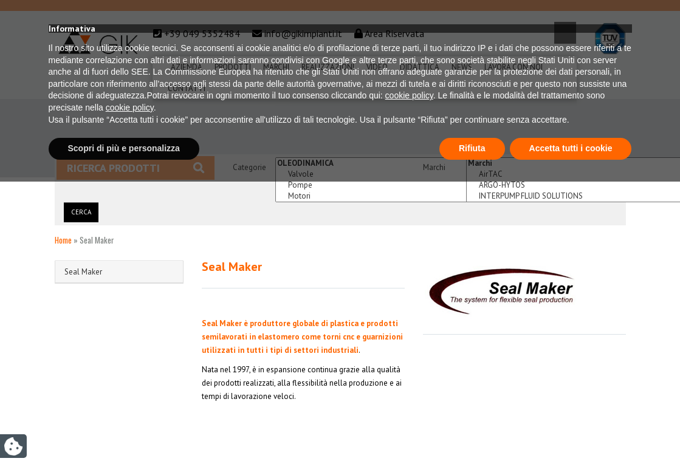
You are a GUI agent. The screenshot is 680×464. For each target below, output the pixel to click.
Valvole (397, 174)
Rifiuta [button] (472, 430)
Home (63, 240)
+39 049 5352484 (202, 33)
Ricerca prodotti (135, 168)
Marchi (276, 67)
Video (377, 67)
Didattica (419, 67)
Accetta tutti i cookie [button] (571, 430)
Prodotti (233, 67)
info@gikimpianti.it (303, 33)
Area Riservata (394, 33)
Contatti (186, 88)
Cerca (81, 212)
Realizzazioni (327, 67)
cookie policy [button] (409, 378)
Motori (397, 196)
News (462, 67)
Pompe (397, 185)
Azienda (186, 67)
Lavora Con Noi (513, 67)
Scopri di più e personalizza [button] (124, 430)
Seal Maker (83, 272)
